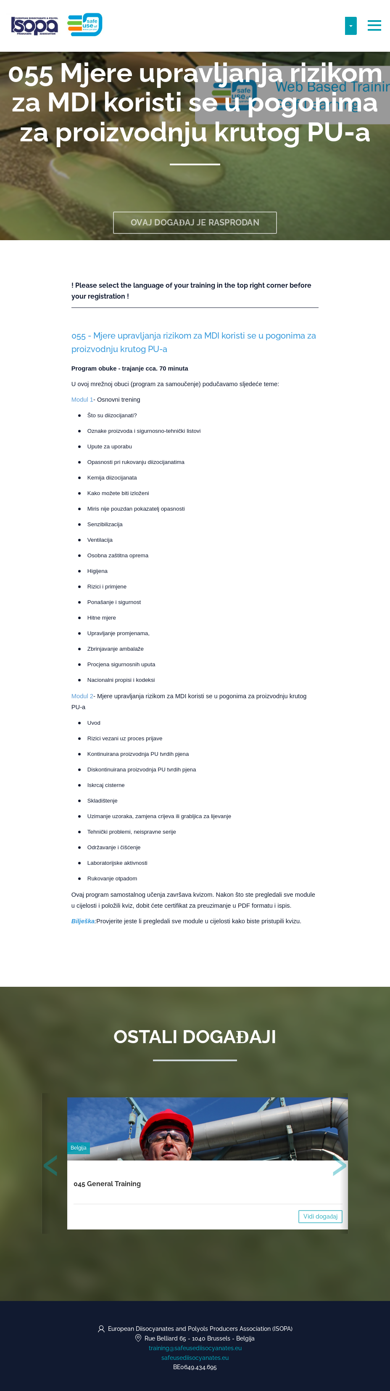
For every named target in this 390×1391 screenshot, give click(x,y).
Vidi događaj (320, 1216)
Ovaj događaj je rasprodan (195, 222)
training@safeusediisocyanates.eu (195, 1348)
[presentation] (51, 1167)
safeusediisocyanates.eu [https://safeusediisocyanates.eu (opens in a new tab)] (195, 1357)
